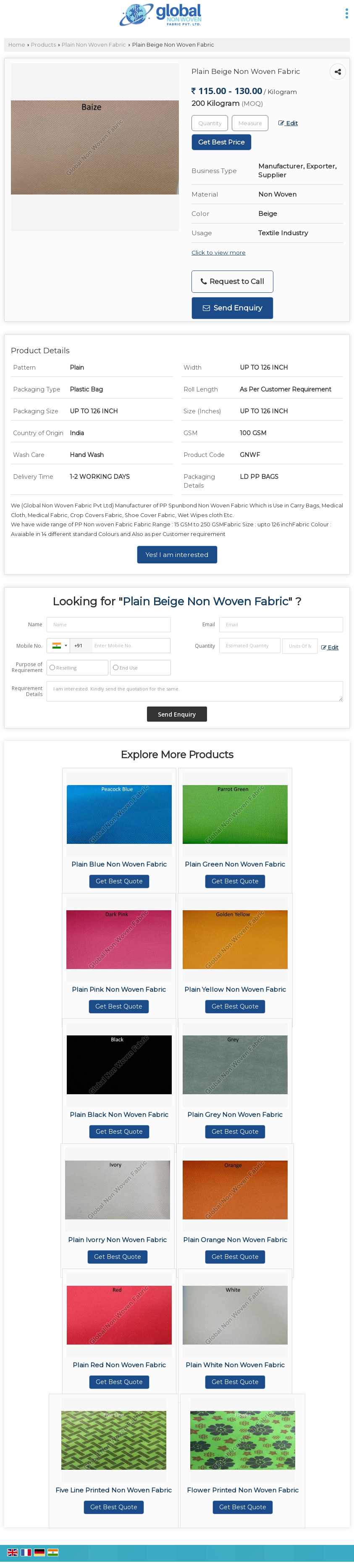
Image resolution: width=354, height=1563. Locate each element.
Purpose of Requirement (27, 667)
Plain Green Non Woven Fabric (235, 864)
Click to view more (218, 252)
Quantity (205, 645)
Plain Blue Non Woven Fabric (119, 864)
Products (43, 45)
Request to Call (232, 281)
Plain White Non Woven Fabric (235, 1365)
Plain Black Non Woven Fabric (119, 1115)
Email (208, 624)
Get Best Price (221, 142)
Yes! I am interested (177, 555)
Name (35, 624)
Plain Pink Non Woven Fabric (119, 989)
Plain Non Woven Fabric (94, 45)
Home (16, 45)
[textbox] (250, 123)
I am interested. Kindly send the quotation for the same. (195, 691)
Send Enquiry (232, 308)
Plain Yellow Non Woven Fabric (235, 989)
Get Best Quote (119, 881)
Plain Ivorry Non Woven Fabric (117, 1240)
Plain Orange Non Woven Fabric (235, 1240)
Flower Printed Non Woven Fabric (243, 1490)
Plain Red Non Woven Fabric (119, 1365)
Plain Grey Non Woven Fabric (235, 1115)
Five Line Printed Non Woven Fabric (113, 1490)
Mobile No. (29, 645)
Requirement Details (27, 691)
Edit (288, 123)
